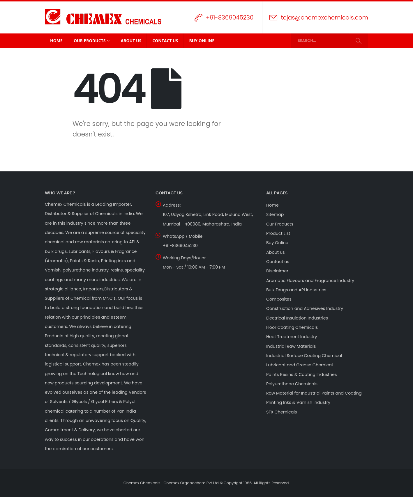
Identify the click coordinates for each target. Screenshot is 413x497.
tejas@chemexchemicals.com (324, 17)
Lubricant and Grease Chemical (299, 365)
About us (275, 252)
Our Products (89, 40)
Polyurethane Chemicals (291, 384)
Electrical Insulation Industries (297, 318)
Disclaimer (277, 271)
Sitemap (275, 214)
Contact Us (165, 40)
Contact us (277, 262)
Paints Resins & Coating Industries (301, 374)
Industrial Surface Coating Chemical (304, 355)
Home (56, 40)
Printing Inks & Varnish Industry (298, 402)
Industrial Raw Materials (291, 346)
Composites (279, 299)
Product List (278, 233)
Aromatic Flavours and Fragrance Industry (310, 280)
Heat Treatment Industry (291, 337)
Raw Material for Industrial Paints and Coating (314, 393)
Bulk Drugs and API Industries (296, 290)
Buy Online (201, 40)
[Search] (358, 40)
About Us (131, 40)
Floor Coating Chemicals (292, 327)
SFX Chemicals (281, 412)
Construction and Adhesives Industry (304, 308)
